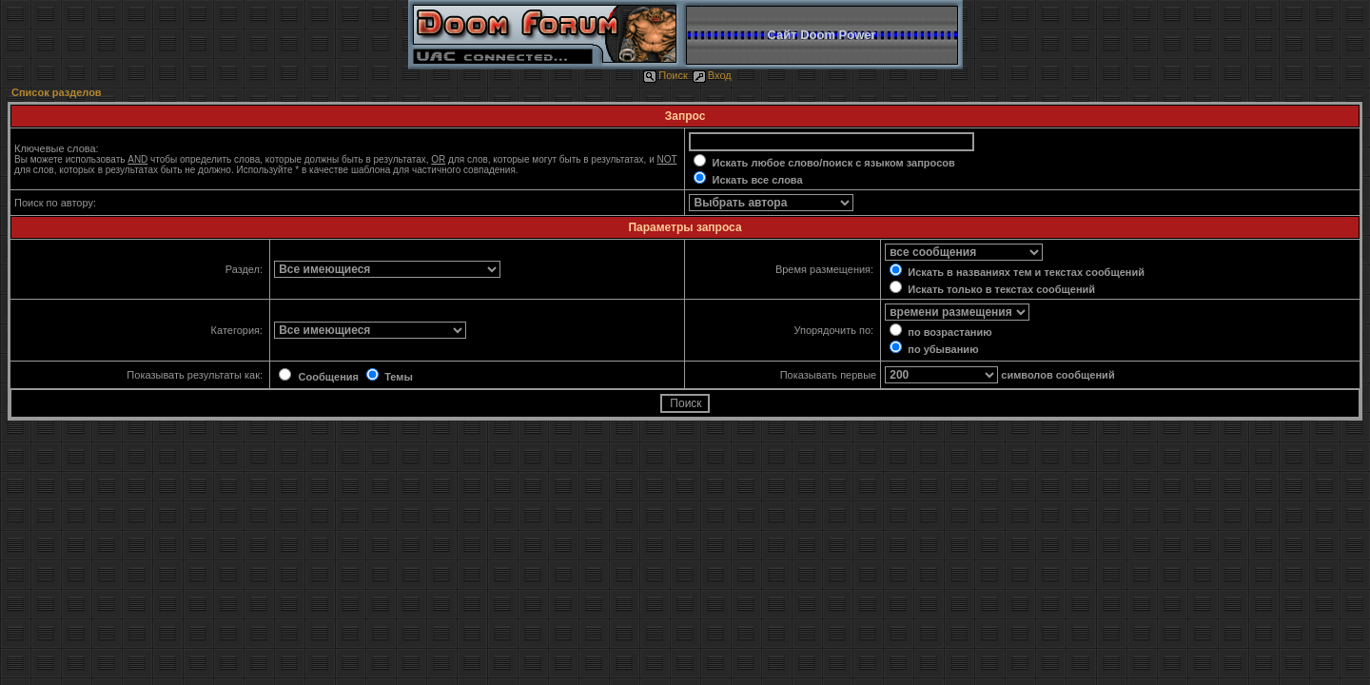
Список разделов (56, 92)
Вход (712, 75)
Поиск (665, 75)
